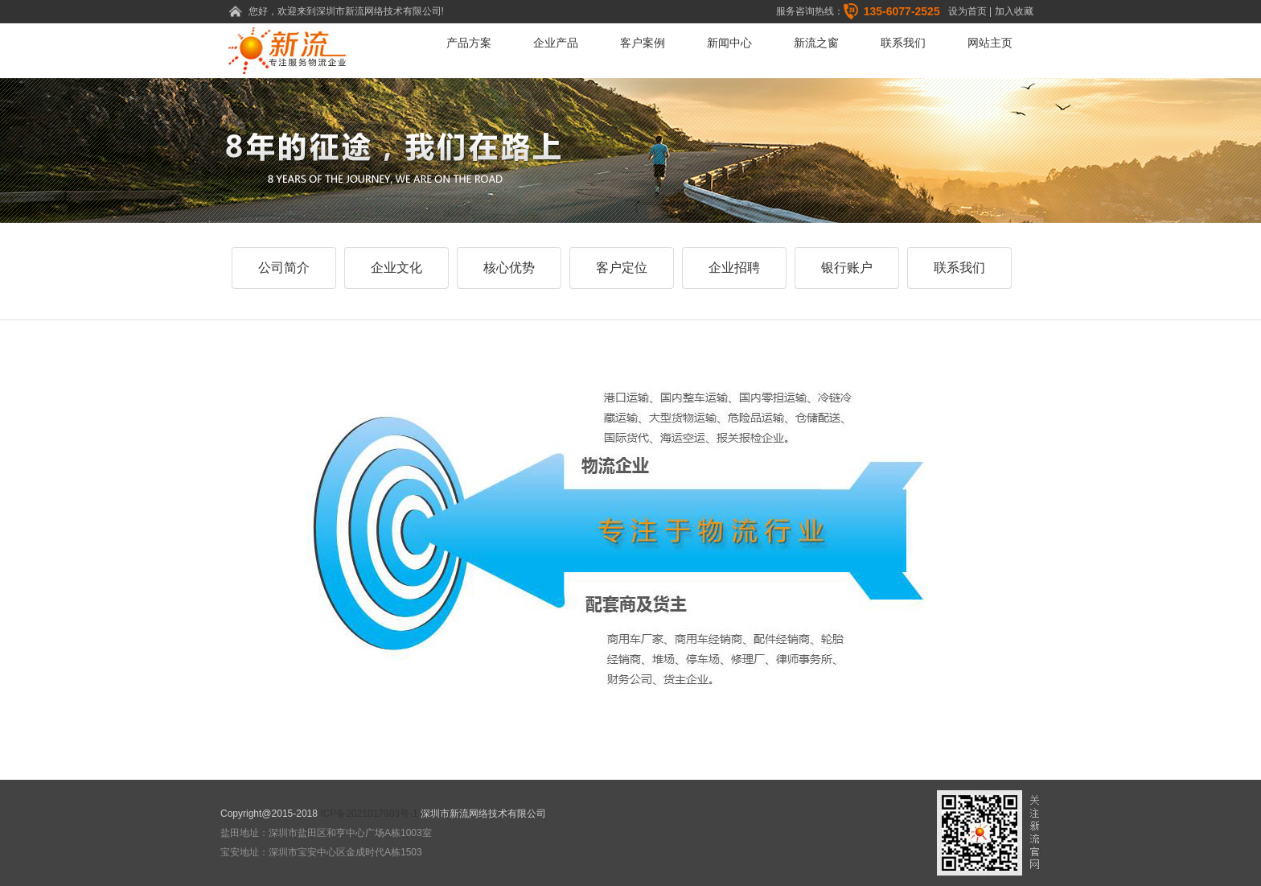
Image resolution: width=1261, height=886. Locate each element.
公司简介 (284, 267)
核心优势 (509, 267)
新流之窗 (816, 42)
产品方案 (468, 42)
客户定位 (621, 267)
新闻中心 (729, 42)
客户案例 (642, 42)
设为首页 (967, 11)
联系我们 (903, 42)
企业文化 (396, 267)
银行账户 (847, 267)
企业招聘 (734, 267)
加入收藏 (1014, 11)
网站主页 (989, 42)
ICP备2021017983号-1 (368, 813)
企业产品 (555, 42)
